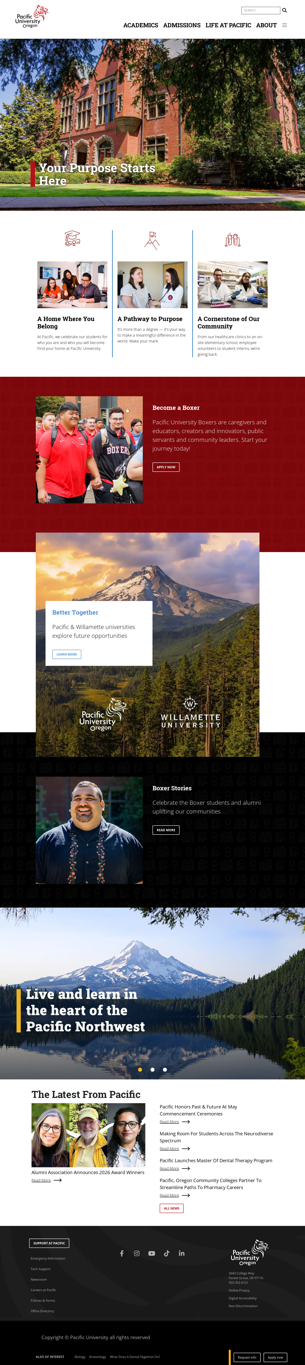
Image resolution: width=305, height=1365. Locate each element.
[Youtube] (152, 1253)
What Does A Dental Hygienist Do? (135, 1357)
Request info (247, 1357)
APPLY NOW (166, 467)
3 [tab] (165, 1070)
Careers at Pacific (43, 1290)
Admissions (182, 25)
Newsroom (39, 1279)
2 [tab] (152, 1070)
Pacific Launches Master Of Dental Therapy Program (216, 1160)
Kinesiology (97, 1357)
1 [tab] (140, 1070)
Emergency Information (48, 1258)
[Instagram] (138, 1253)
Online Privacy (239, 1290)
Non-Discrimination (243, 1306)
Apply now (275, 1357)
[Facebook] (123, 1253)
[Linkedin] (182, 1253)
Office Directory (42, 1311)
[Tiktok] (167, 1253)
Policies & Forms (43, 1300)
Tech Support (41, 1269)
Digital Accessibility (243, 1298)
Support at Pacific (49, 1243)
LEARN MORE (67, 654)
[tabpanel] (152, 993)
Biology (80, 1357)
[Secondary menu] (284, 25)
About (266, 25)
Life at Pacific (228, 25)
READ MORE (166, 830)
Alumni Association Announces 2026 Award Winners (88, 1172)
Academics (140, 25)
